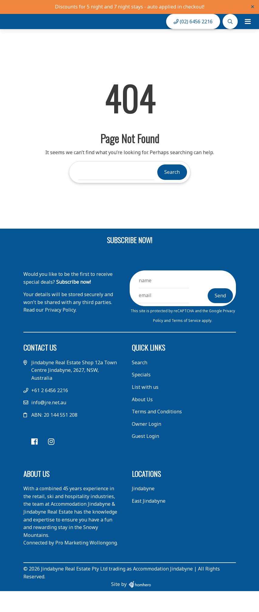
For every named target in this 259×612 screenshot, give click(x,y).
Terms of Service (187, 341)
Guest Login (145, 457)
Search (139, 383)
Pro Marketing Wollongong (86, 564)
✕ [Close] (252, 6)
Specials (141, 396)
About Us (142, 420)
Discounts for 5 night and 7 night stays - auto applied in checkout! (129, 6)
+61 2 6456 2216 (49, 411)
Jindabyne (143, 510)
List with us (145, 408)
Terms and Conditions (157, 433)
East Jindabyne (148, 522)
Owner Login (146, 445)
